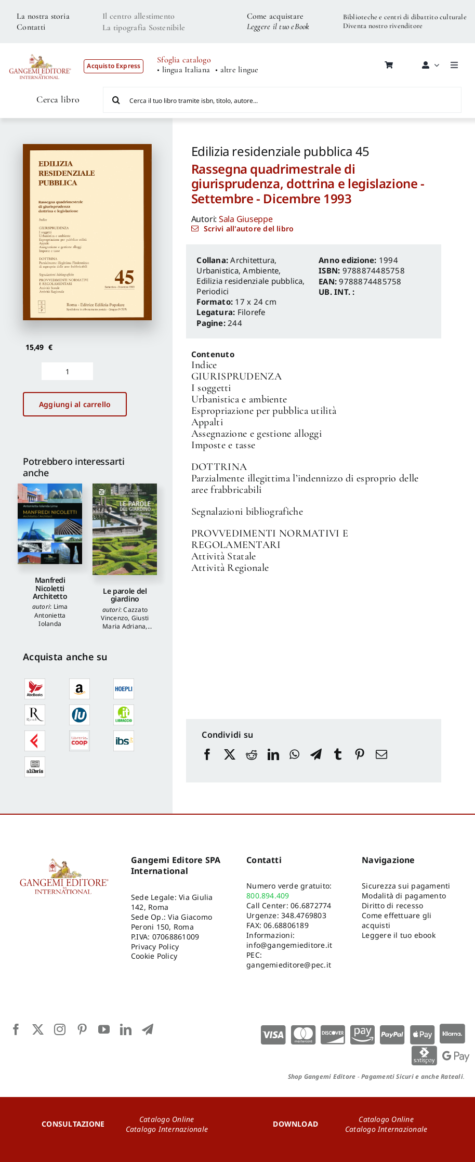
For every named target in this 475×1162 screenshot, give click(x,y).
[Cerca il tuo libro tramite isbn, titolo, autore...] (282, 100)
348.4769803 (303, 915)
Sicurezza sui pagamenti (406, 886)
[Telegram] (316, 764)
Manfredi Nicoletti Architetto (50, 588)
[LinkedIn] (273, 764)
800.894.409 (267, 895)
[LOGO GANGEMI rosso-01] (40, 50)
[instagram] (59, 1029)
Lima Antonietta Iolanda (51, 615)
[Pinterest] (360, 764)
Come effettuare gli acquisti (397, 920)
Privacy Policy (155, 946)
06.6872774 (311, 905)
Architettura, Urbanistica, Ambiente (237, 265)
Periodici (212, 291)
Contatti (31, 27)
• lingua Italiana (183, 70)
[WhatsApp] (294, 764)
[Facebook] (207, 764)
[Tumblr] (338, 764)
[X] (230, 764)
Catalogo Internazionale (167, 1129)
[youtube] (104, 1029)
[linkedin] (125, 1029)
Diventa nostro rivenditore (383, 25)
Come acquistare (275, 16)
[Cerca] (116, 100)
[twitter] (38, 1029)
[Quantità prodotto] (67, 371)
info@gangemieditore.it (289, 945)
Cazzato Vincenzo (124, 613)
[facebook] (16, 1029)
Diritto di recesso (392, 905)
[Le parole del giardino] (125, 529)
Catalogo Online (166, 1119)
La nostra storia (43, 16)
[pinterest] (82, 1029)
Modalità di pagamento (404, 895)
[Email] (381, 764)
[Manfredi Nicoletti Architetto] (50, 524)
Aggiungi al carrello (75, 404)
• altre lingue (236, 70)
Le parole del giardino (125, 595)
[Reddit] (251, 764)
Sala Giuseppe (246, 219)
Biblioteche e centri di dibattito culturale (405, 16)
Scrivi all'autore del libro (249, 228)
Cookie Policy (154, 956)
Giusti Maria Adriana (125, 622)
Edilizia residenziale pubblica (249, 281)
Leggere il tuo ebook (399, 935)
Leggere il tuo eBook (278, 26)
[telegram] (147, 1029)
